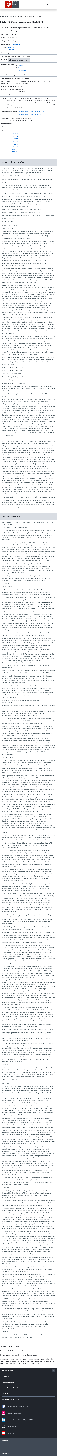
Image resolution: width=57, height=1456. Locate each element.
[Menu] (47, 4)
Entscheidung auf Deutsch (19, 60)
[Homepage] (1, 16)
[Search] (42, 4)
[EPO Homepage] (12, 4)
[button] (28, 162)
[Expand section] (53, 1370)
